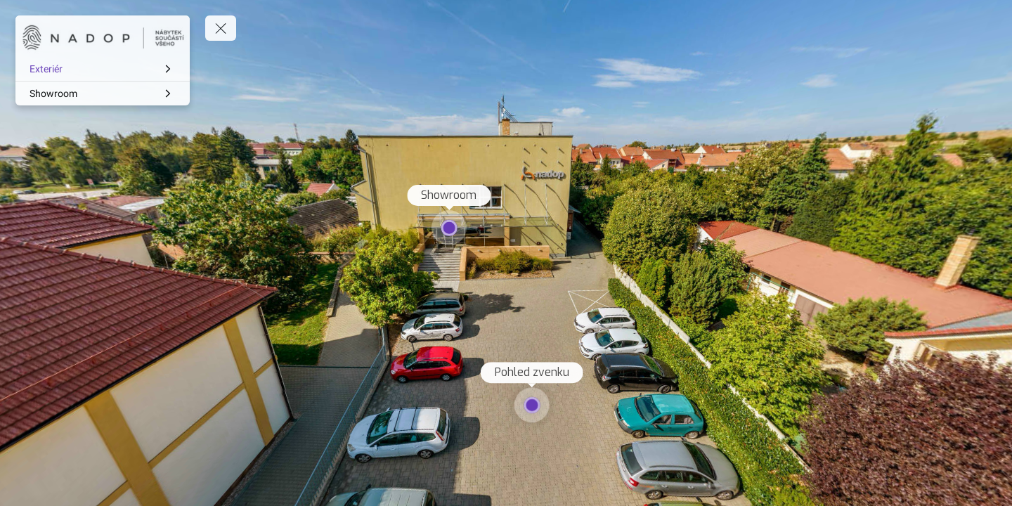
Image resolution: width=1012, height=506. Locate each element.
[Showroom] (102, 93)
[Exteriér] (102, 69)
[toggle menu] (220, 28)
